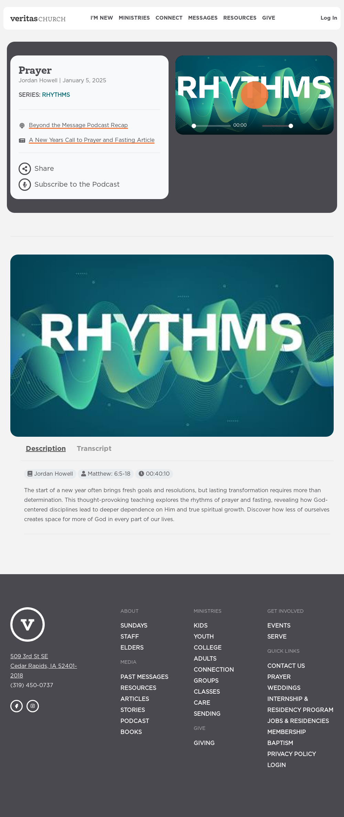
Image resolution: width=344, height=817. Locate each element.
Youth (204, 637)
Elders (131, 648)
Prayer (279, 677)
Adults (205, 659)
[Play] (184, 125)
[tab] (46, 449)
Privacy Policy (291, 754)
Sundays (133, 626)
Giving (204, 743)
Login (276, 765)
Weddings (283, 688)
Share (36, 169)
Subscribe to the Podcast (69, 184)
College (208, 648)
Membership (286, 732)
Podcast (134, 721)
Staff (129, 637)
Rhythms (56, 95)
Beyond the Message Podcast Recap (78, 125)
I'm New (101, 18)
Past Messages (144, 677)
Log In (329, 18)
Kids (200, 626)
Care (202, 703)
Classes (207, 692)
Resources (240, 18)
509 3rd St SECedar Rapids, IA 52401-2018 (43, 666)
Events (278, 626)
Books (131, 732)
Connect (169, 18)
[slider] (211, 126)
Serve (277, 637)
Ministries (134, 18)
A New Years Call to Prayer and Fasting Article (91, 140)
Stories (132, 710)
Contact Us (286, 666)
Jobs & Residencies (298, 721)
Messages (203, 18)
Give (268, 18)
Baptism (280, 743)
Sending (207, 714)
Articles (134, 699)
